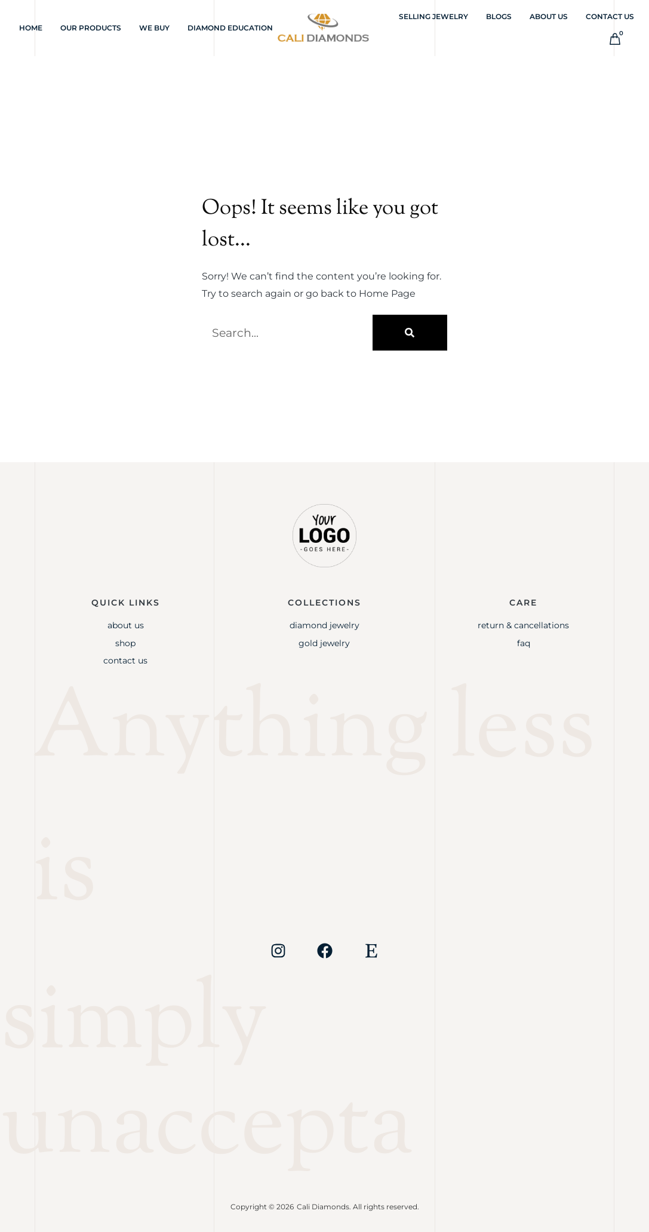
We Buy (154, 27)
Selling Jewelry (433, 16)
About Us (549, 16)
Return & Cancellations (523, 625)
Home (30, 27)
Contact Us (610, 16)
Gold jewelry (324, 643)
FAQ (523, 643)
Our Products (90, 27)
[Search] (410, 333)
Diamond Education (230, 27)
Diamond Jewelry (324, 625)
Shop (125, 643)
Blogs (499, 16)
